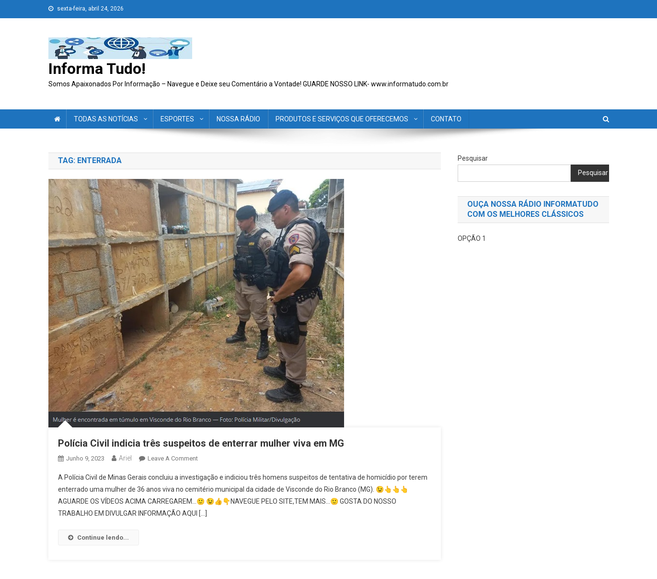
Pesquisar (473, 158)
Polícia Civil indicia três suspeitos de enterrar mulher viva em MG (201, 443)
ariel (125, 458)
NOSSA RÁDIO (238, 119)
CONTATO (446, 119)
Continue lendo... (98, 537)
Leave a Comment (173, 458)
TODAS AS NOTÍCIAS (106, 119)
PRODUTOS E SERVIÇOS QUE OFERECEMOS (342, 119)
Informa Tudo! (97, 68)
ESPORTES (177, 119)
